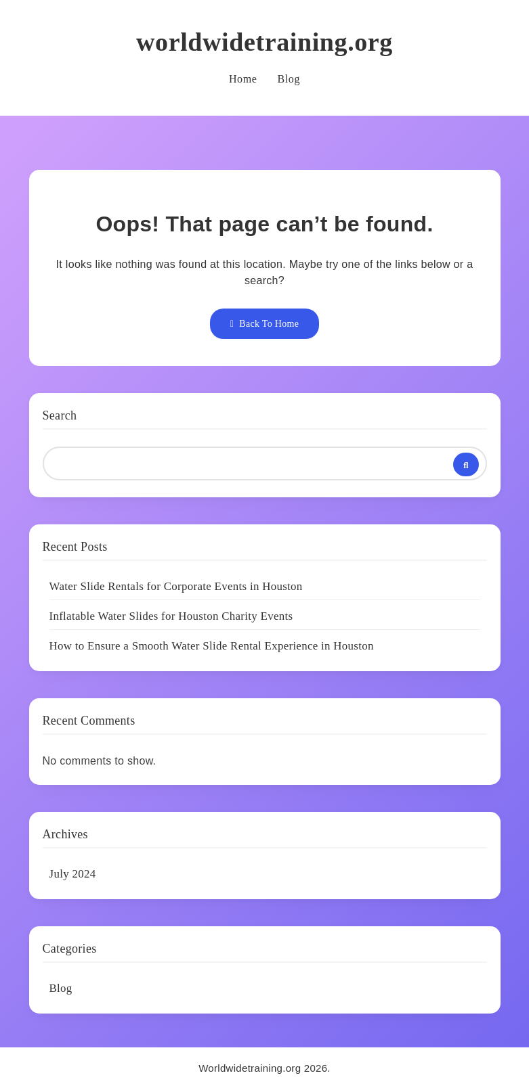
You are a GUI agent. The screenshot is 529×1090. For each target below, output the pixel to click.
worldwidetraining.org (264, 42)
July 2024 (72, 873)
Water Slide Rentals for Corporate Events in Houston (176, 586)
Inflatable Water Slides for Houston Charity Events (171, 616)
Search (60, 415)
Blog (288, 79)
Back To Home (264, 324)
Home (243, 79)
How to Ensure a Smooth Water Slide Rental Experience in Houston (211, 645)
